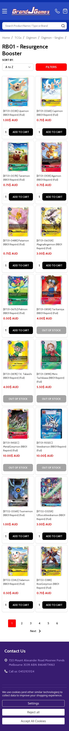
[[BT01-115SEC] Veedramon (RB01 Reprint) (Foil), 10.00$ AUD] (51, 424)
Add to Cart (21, 132)
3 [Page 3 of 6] (30, 623)
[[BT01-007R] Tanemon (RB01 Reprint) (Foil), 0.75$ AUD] (18, 157)
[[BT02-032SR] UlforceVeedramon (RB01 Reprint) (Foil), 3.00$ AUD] (51, 492)
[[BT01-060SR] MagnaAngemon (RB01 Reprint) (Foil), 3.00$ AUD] (51, 222)
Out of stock (51, 330)
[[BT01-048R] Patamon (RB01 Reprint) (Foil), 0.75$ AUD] (18, 222)
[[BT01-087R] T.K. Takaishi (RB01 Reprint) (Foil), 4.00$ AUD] (18, 355)
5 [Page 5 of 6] (48, 623)
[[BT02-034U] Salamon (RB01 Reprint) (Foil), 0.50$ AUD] (18, 561)
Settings (33, 703)
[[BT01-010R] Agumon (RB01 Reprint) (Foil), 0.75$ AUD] (51, 157)
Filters (51, 67)
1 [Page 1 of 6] (11, 623)
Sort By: (7, 60)
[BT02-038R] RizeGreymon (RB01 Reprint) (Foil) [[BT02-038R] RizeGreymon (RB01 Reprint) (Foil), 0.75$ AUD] (48, 583)
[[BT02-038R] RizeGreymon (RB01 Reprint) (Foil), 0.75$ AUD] (51, 561)
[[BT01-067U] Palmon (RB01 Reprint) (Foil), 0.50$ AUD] (18, 290)
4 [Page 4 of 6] (39, 623)
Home (6, 37)
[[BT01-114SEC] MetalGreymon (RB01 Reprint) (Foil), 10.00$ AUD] (18, 424)
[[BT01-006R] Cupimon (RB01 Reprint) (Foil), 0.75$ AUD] (51, 92)
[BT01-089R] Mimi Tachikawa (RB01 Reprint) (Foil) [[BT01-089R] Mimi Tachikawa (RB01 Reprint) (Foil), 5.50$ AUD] (50, 377)
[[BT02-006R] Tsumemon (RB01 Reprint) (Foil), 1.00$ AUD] (18, 492)
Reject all (33, 712)
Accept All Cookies (33, 721)
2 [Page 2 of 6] (22, 623)
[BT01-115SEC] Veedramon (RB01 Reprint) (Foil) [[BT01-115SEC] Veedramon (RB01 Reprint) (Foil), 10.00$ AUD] (51, 446)
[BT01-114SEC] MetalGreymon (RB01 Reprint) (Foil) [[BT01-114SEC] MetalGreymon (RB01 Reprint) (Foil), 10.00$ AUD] (15, 446)
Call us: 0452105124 (21, 671)
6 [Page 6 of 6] (57, 623)
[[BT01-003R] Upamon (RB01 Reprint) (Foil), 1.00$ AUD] (18, 92)
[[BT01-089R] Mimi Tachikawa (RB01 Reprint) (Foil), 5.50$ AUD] (51, 355)
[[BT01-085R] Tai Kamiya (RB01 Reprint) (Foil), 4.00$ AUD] (51, 290)
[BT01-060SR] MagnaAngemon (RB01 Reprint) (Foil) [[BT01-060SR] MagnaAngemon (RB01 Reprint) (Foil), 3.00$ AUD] (49, 244)
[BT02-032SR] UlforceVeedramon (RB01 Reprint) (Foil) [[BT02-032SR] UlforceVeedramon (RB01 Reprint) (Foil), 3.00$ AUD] (51, 515)
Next (36, 631)
